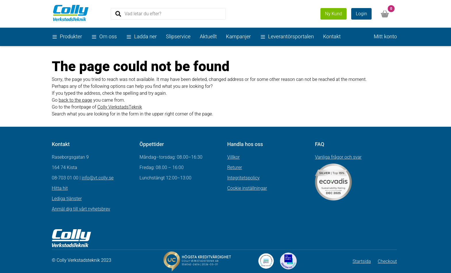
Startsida (362, 261)
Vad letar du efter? (143, 13)
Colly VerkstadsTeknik (119, 107)
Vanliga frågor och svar (338, 157)
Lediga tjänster (67, 198)
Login (361, 13)
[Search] (168, 14)
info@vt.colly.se (98, 178)
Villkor (233, 157)
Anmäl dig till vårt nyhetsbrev (81, 209)
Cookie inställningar (247, 188)
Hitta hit (60, 188)
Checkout (387, 261)
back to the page (75, 100)
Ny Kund (333, 13)
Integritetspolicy (243, 178)
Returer (234, 167)
